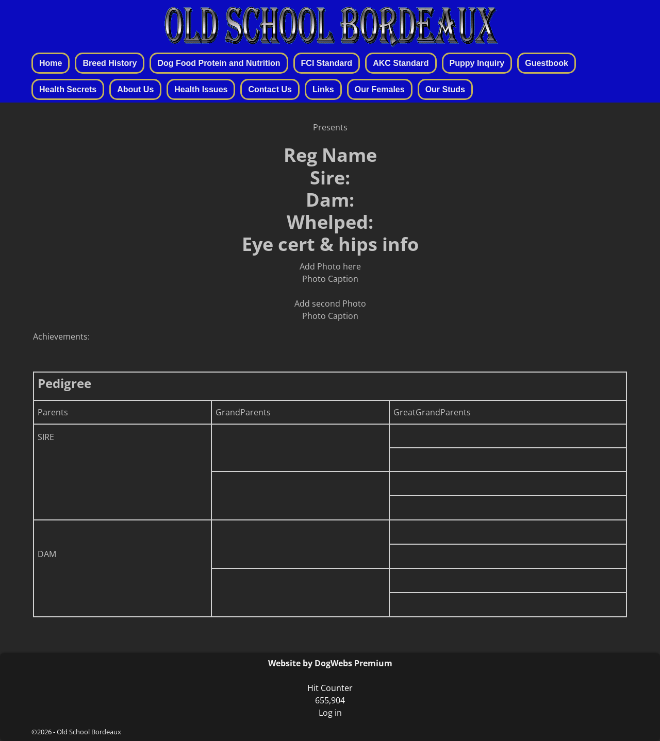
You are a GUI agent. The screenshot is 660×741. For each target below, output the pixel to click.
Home (50, 63)
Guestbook (546, 63)
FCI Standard (327, 63)
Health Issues (200, 89)
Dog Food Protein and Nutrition (218, 63)
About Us (135, 89)
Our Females (380, 89)
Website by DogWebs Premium (330, 663)
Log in (330, 712)
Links (323, 89)
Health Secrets (67, 89)
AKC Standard (400, 63)
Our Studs (445, 89)
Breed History (109, 63)
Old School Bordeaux (89, 731)
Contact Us (269, 89)
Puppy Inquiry (477, 63)
